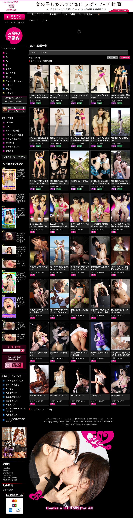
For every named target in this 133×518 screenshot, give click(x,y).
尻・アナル (10, 73)
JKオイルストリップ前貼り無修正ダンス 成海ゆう (119, 269)
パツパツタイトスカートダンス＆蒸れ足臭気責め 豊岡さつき (39, 97)
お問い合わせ (80, 419)
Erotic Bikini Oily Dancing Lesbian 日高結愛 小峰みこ (38, 226)
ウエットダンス (97, 396)
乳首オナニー (11, 393)
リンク (109, 419)
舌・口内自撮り (12, 385)
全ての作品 (14, 98)
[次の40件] (47, 61)
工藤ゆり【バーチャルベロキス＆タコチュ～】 (20, 302)
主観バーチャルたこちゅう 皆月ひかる (20, 326)
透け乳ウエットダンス (58, 396)
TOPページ (33, 20)
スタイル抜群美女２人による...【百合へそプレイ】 (21, 277)
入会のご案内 (8, 490)
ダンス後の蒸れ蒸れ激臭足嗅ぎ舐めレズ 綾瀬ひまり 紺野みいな (39, 140)
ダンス (8, 89)
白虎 (7, 127)
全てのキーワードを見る (14, 157)
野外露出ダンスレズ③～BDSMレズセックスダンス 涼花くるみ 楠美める (59, 183)
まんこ (8, 69)
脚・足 (8, 77)
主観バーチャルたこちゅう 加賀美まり (20, 338)
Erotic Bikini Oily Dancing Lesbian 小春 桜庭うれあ (58, 226)
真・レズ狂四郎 (12, 131)
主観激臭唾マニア (13, 397)
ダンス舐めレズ (117, 396)
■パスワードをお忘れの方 (14, 23)
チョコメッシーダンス (38, 396)
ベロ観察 (9, 389)
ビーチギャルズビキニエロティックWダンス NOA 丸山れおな (59, 269)
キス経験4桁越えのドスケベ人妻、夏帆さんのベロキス (21, 237)
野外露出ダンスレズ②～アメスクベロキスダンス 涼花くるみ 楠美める (100, 183)
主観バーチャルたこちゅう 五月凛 (20, 263)
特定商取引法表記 (10, 480)
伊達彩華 (9, 151)
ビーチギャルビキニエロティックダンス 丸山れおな (59, 312)
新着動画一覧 (8, 473)
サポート (6, 471)
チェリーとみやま (13, 139)
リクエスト (10, 93)
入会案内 (6, 468)
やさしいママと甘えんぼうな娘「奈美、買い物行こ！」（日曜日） (120, 355)
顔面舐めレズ (11, 401)
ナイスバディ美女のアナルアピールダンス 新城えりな (100, 312)
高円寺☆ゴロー (12, 147)
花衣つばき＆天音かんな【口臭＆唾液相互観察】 (20, 213)
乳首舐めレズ (11, 415)
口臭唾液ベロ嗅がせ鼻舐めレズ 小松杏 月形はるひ (20, 199)
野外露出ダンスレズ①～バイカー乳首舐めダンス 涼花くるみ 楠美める (120, 183)
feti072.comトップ (53, 419)
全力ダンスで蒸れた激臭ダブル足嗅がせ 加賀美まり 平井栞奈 (120, 97)
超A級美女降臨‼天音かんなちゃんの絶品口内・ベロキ (21, 251)
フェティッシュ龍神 (14, 135)
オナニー (9, 85)
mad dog (10, 143)
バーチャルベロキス (14, 381)
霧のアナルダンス (77, 396)
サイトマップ (8, 475)
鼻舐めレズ (10, 405)
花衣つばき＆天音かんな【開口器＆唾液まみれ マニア (20, 174)
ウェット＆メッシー (14, 81)
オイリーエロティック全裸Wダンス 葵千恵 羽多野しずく (120, 226)
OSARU (9, 123)
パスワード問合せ (10, 478)
